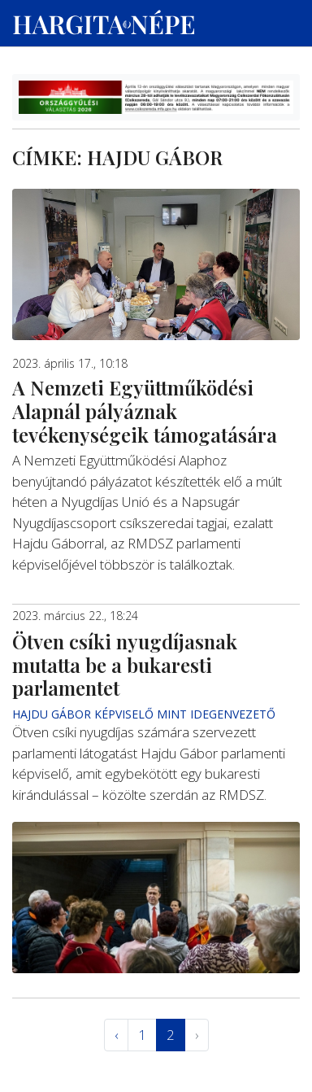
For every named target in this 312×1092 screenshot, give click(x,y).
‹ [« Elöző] (116, 1034)
